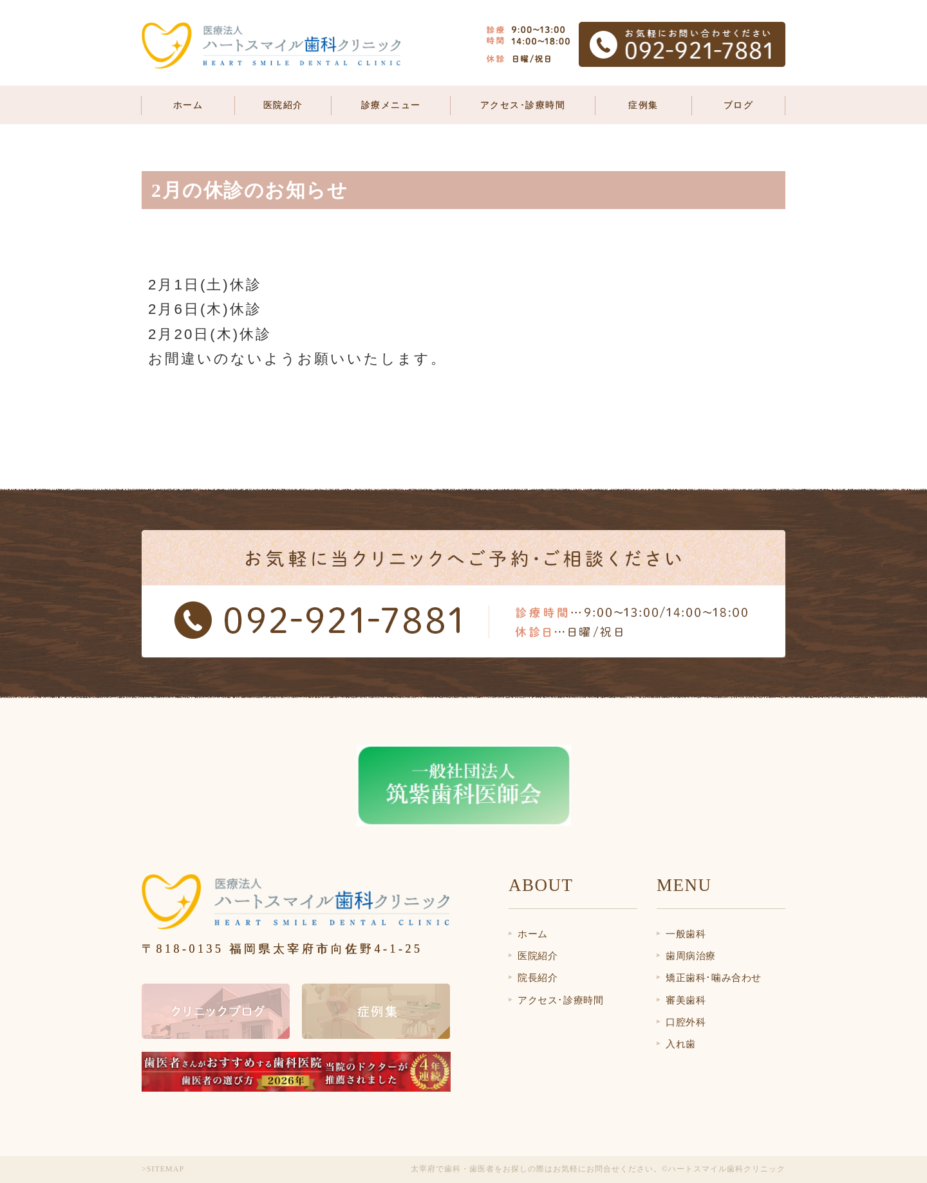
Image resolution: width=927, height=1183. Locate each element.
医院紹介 (537, 956)
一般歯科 (686, 934)
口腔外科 (686, 1022)
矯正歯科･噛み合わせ (714, 978)
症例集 (643, 105)
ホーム (188, 105)
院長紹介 (537, 978)
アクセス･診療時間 (523, 105)
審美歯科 (686, 1000)
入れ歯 (681, 1044)
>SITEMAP (163, 1168)
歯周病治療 (691, 956)
